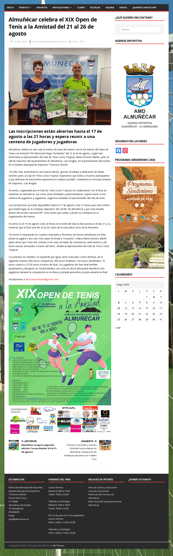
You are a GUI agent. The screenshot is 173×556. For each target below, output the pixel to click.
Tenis (75, 41)
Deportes (41, 7)
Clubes (81, 7)
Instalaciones (61, 7)
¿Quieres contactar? (144, 7)
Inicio (10, 7)
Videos (123, 7)
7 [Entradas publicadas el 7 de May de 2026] (139, 302)
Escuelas (95, 7)
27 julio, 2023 (20, 41)
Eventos (24, 7)
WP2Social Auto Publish (73, 554)
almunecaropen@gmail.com (42, 279)
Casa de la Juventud (98, 491)
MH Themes (58, 545)
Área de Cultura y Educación (102, 487)
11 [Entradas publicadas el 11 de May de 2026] (118, 308)
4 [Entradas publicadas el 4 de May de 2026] (118, 302)
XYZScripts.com (103, 554)
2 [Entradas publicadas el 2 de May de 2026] (153, 296)
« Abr (118, 327)
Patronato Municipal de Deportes (49, 41)
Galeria (109, 7)
